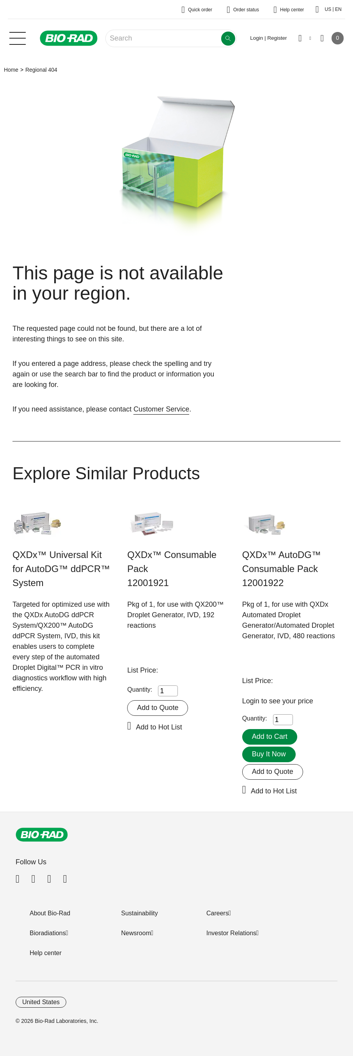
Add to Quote (157, 708)
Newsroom (136, 933)
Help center (46, 953)
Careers (217, 913)
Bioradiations (48, 933)
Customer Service (161, 409)
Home (11, 70)
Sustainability (139, 913)
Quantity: (139, 689)
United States (41, 1002)
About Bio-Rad (50, 913)
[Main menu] (17, 37)
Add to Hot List (159, 727)
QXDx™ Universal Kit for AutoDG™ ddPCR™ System (61, 568)
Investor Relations (231, 933)
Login (251, 701)
